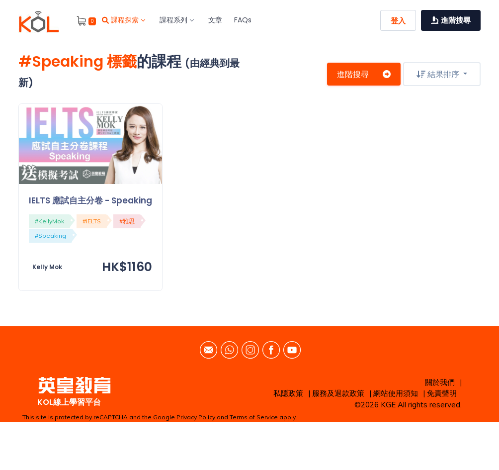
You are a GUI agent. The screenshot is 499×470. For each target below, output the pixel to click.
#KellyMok (49, 221)
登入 (398, 20)
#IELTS (92, 221)
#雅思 (127, 221)
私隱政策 (288, 393)
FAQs (242, 20)
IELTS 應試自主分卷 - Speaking (90, 200)
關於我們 (440, 382)
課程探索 (123, 20)
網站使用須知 (395, 393)
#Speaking (50, 235)
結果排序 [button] (438, 74)
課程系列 (176, 20)
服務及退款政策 (338, 393)
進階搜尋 (364, 74)
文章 (215, 20)
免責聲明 (442, 393)
